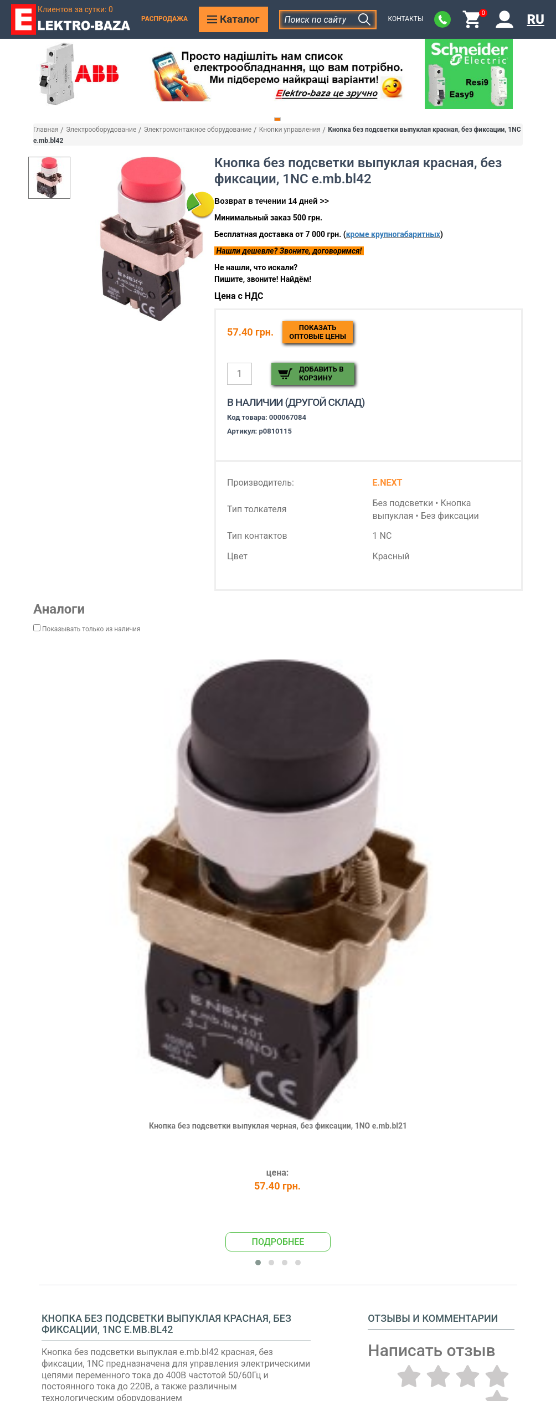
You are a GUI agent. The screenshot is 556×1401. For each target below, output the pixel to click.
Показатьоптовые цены (317, 332)
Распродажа (164, 19)
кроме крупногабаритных (393, 234)
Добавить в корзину (321, 373)
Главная (46, 129)
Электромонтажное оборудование (197, 129)
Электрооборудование (101, 129)
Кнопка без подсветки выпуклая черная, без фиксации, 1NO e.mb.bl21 (278, 1125)
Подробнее (278, 1242)
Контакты (405, 19)
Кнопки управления (290, 129)
